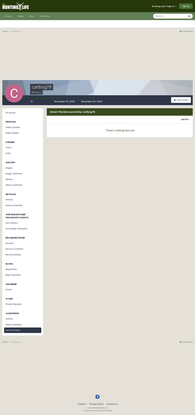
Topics (9, 147)
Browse (8, 16)
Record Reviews (13, 254)
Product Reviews (14, 304)
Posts (8, 153)
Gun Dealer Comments (16, 228)
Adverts (9, 318)
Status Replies (12, 133)
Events (9, 289)
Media (20, 16)
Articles (9, 199)
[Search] (169, 16)
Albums (9, 179)
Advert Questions (14, 324)
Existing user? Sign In (164, 6)
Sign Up (186, 6)
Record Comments (14, 249)
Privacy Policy (96, 404)
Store (31, 16)
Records (10, 243)
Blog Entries (11, 269)
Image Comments (14, 173)
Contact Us (111, 404)
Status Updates (13, 127)
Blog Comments (13, 275)
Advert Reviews (13, 330)
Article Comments (14, 205)
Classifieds (44, 16)
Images (9, 168)
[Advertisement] (97, 58)
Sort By (185, 119)
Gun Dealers (12, 223)
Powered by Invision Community (97, 410)
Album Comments (14, 185)
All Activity (10, 112)
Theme (82, 404)
